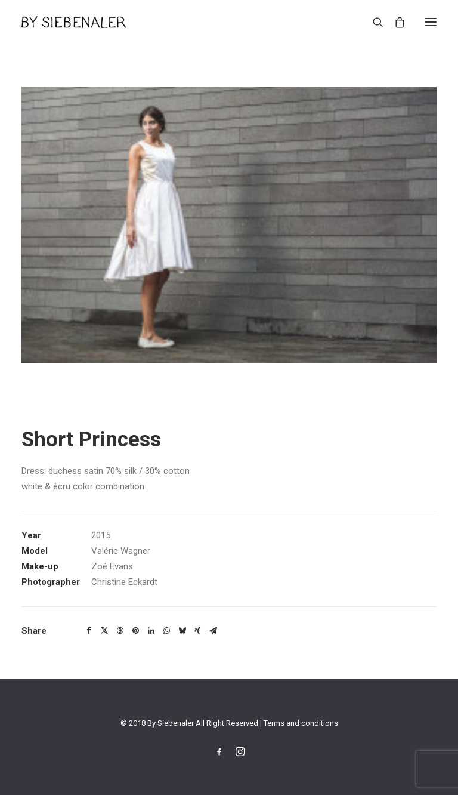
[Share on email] (213, 631)
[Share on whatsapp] (166, 631)
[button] (430, 22)
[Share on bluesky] (182, 631)
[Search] (372, 22)
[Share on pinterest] (135, 631)
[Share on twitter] (104, 631)
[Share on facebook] (89, 631)
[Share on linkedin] (151, 631)
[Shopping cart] (394, 22)
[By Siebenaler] (73, 22)
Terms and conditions (301, 723)
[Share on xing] (197, 631)
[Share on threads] (120, 631)
